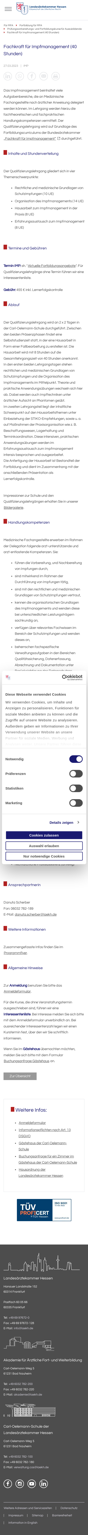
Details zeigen (61, 822)
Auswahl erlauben (44, 846)
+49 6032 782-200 (21, 1384)
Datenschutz (69, 1508)
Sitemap (37, 1515)
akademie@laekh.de (28, 1394)
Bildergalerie (13, 507)
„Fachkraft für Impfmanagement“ (30, 138)
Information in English (22, 1522)
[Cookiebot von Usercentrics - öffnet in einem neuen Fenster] (63, 677)
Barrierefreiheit (62, 1515)
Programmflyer (15, 953)
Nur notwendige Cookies (44, 856)
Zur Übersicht (20, 1076)
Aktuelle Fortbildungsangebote (52, 266)
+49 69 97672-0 (19, 1317)
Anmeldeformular (17, 991)
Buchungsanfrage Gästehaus (26, 1061)
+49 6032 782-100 (21, 1456)
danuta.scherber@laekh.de (36, 914)
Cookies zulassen (44, 835)
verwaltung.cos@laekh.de (31, 1467)
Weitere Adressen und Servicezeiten (28, 1508)
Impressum (15, 1515)
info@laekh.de (23, 1328)
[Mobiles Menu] (8, 8)
